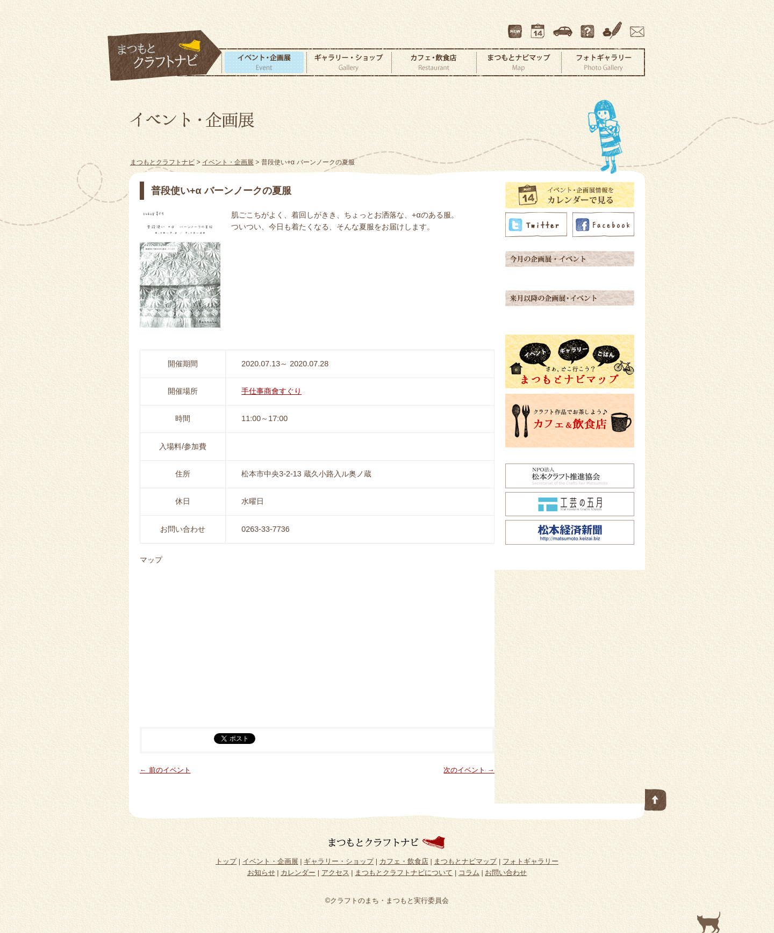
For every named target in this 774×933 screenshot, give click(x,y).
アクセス (564, 26)
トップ (226, 861)
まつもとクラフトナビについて (588, 26)
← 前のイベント (165, 770)
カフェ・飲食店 (433, 62)
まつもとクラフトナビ (165, 56)
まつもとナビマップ (518, 62)
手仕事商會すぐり (271, 391)
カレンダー (540, 26)
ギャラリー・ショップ (348, 62)
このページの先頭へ (655, 797)
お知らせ (261, 873)
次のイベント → (468, 770)
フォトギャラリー (603, 62)
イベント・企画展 (263, 62)
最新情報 (515, 26)
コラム (614, 26)
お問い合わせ (635, 26)
